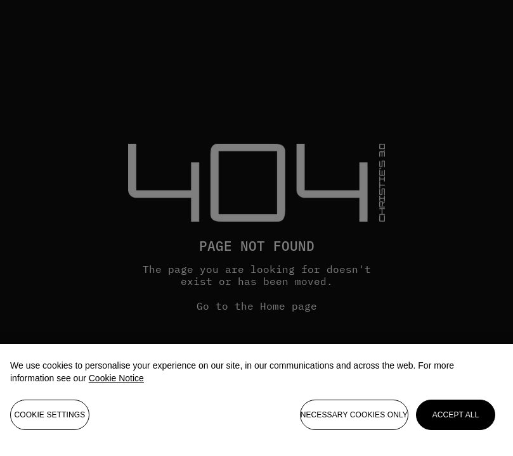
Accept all (455, 418)
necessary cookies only (354, 418)
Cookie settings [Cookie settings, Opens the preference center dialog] (50, 418)
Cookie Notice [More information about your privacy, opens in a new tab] (116, 381)
